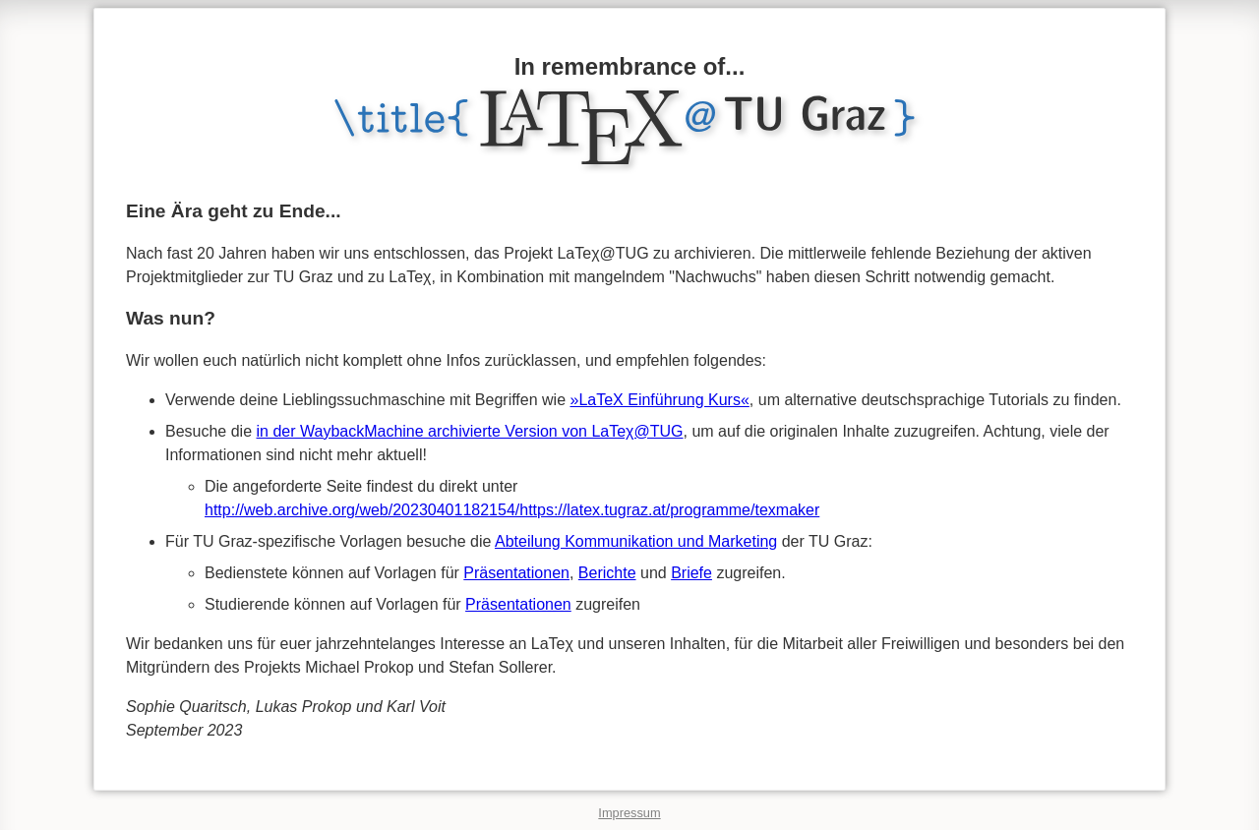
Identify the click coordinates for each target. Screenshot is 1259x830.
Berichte (607, 572)
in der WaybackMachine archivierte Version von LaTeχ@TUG (470, 431)
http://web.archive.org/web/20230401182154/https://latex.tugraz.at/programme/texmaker (512, 510)
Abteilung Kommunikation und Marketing (636, 541)
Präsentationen (516, 572)
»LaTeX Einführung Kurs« (659, 399)
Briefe (691, 572)
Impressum (629, 812)
